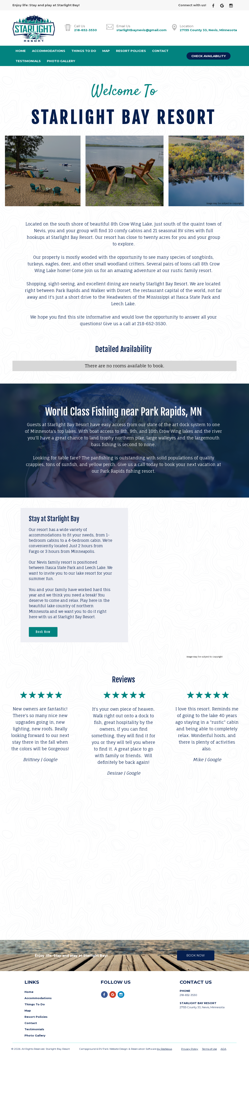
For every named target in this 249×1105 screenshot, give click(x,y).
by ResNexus (164, 1046)
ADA (223, 1046)
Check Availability (208, 56)
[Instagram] (233, 5)
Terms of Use (209, 1046)
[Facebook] (215, 5)
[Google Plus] (224, 5)
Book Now (43, 632)
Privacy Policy (189, 1046)
